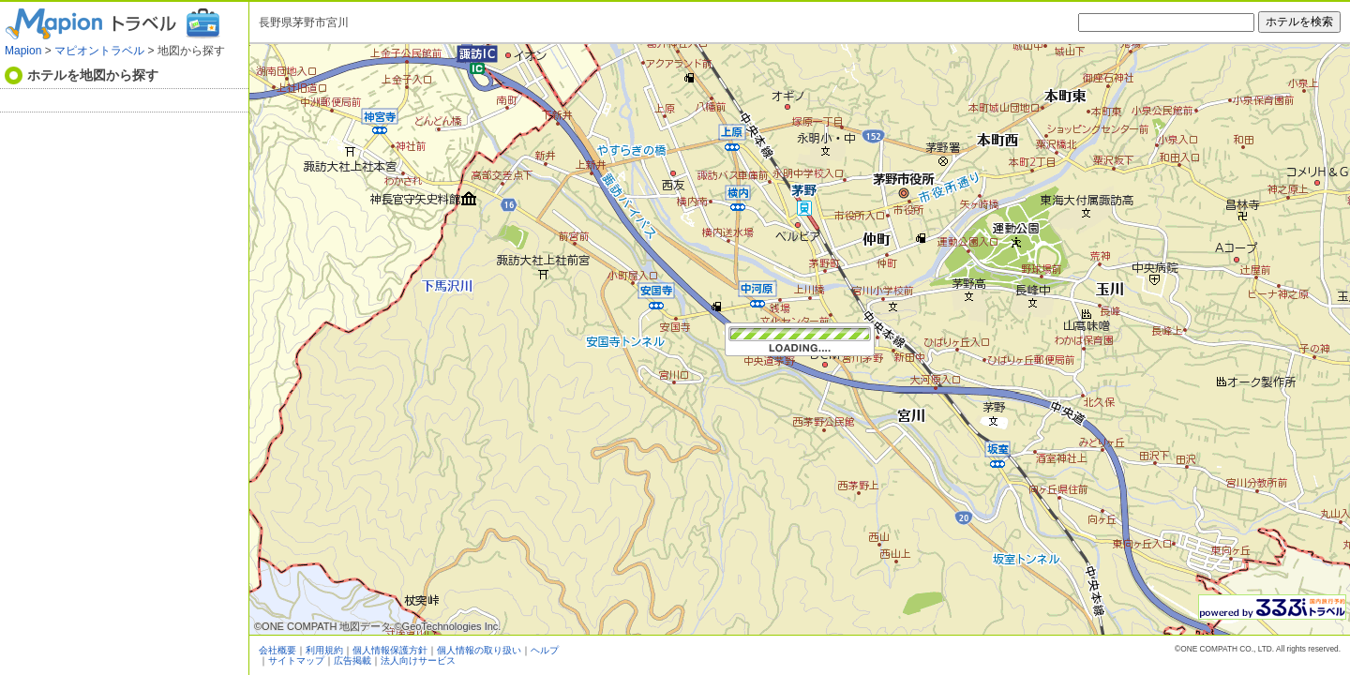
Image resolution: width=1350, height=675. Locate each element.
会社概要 (277, 650)
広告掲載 (352, 660)
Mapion (23, 50)
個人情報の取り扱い (479, 650)
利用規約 (324, 650)
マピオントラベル (99, 50)
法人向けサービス (418, 660)
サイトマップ (296, 660)
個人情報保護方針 (390, 650)
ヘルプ (545, 650)
